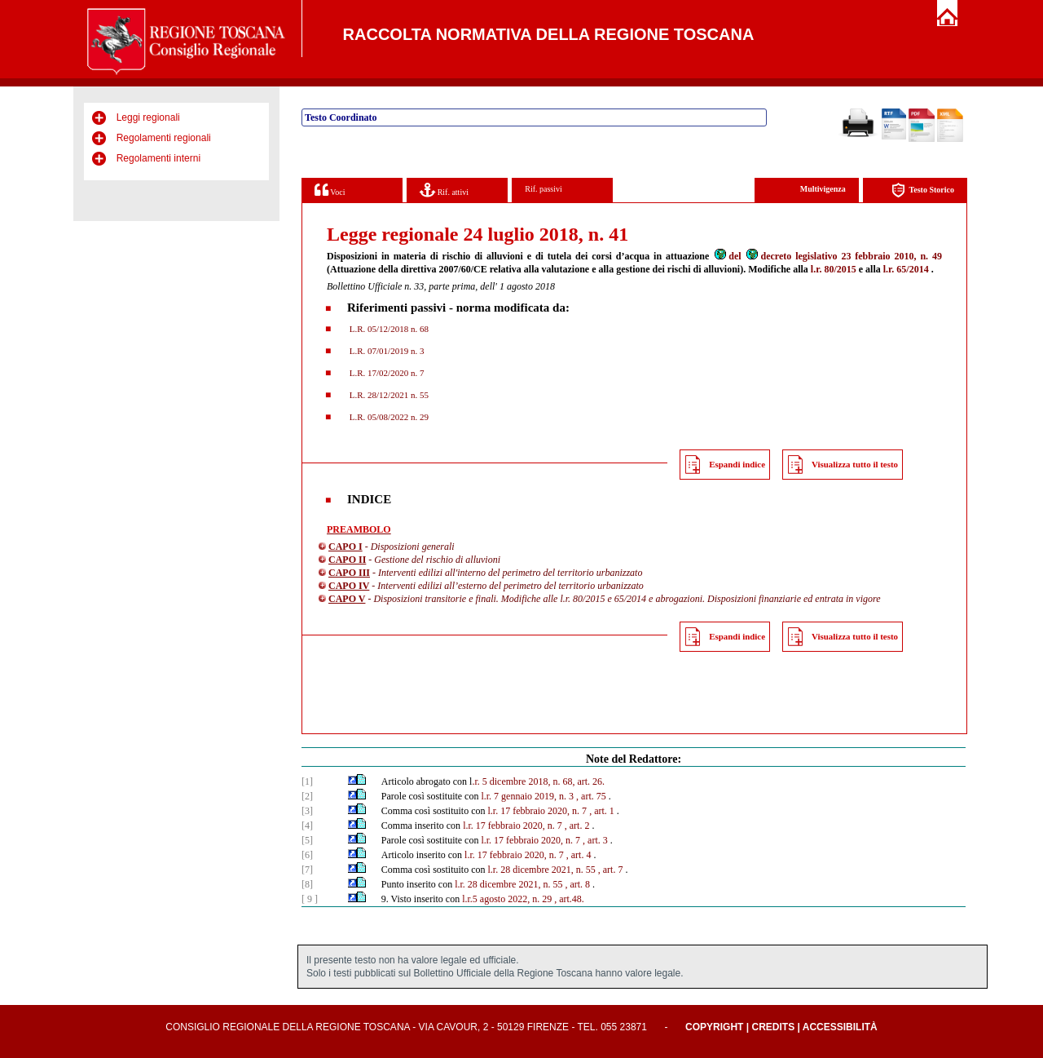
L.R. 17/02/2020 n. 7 (385, 373)
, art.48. (569, 899)
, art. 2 (577, 825)
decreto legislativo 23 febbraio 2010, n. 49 (843, 256)
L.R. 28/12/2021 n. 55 (388, 395)
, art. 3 (595, 840)
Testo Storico (922, 190)
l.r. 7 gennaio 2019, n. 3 (527, 796)
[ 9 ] (309, 899)
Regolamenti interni (158, 158)
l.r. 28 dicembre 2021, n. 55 (541, 869)
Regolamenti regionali (164, 138)
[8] (307, 884)
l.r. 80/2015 (833, 269)
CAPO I (345, 546)
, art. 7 (610, 869)
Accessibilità (840, 1027)
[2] (307, 796)
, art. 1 (601, 811)
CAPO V (346, 598)
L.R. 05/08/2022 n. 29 (388, 417)
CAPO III (349, 572)
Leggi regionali (148, 117)
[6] (307, 855)
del (727, 256)
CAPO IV (348, 585)
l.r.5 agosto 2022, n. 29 (507, 899)
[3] (307, 811)
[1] (307, 781)
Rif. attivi (444, 190)
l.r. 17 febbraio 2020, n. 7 (537, 811)
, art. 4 (579, 855)
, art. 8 (577, 884)
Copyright (714, 1027)
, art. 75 (591, 796)
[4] (307, 825)
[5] (307, 840)
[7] (307, 869)
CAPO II (347, 559)
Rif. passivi (543, 188)
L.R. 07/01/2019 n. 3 (385, 351)
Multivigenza (823, 188)
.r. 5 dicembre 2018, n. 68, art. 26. (538, 781)
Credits (772, 1027)
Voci (330, 190)
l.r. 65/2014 (906, 269)
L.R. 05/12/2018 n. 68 (388, 329)
